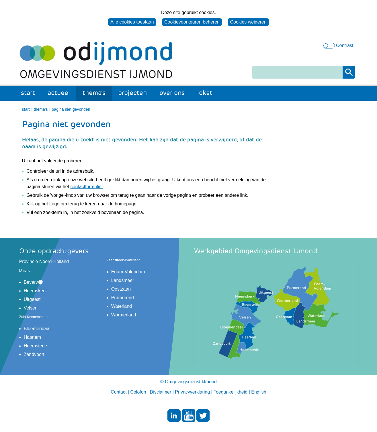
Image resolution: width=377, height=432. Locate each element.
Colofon (138, 392)
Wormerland (123, 314)
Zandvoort (34, 354)
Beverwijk (33, 282)
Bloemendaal (37, 328)
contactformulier (87, 186)
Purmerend (122, 297)
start (28, 93)
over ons (172, 93)
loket (204, 93)
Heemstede (35, 345)
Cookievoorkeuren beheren (192, 22)
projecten (132, 93)
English (258, 392)
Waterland (121, 306)
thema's (94, 93)
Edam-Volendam (128, 271)
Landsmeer (122, 280)
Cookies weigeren (248, 22)
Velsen (31, 307)
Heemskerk (35, 290)
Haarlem (32, 337)
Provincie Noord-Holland (44, 261)
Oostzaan (121, 289)
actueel (59, 93)
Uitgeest (32, 299)
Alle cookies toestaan (132, 22)
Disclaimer (160, 392)
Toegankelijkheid (230, 392)
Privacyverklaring (192, 392)
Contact (118, 392)
